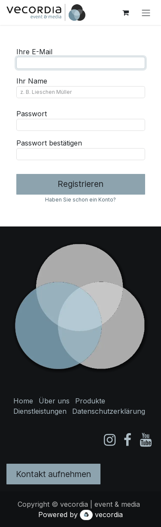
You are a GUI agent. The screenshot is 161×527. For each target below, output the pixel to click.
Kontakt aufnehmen (53, 474)
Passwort (31, 113)
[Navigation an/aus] (146, 12)
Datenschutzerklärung (108, 411)
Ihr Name (31, 81)
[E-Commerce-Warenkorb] (125, 12)
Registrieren (80, 184)
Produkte (90, 401)
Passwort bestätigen (49, 143)
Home (23, 401)
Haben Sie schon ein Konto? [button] (80, 199)
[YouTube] (145, 440)
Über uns (54, 401)
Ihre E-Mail (34, 51)
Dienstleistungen (40, 411)
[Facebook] (127, 440)
